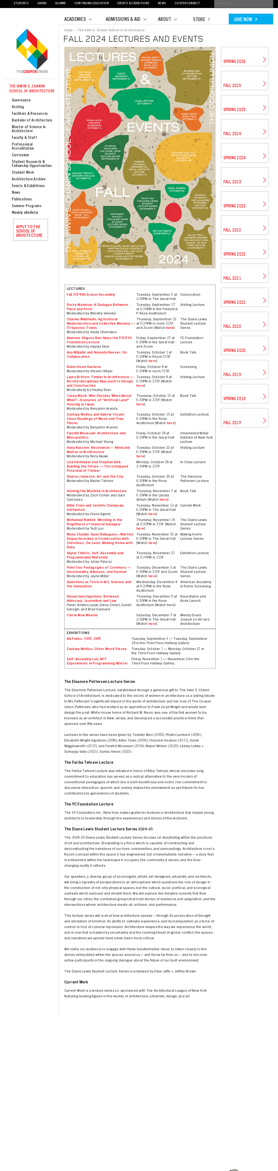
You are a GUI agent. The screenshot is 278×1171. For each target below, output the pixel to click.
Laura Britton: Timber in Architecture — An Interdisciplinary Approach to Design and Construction (100, 382)
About (171, 19)
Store (201, 20)
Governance (21, 100)
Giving (42, 3)
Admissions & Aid (129, 19)
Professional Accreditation (23, 147)
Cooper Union (32, 51)
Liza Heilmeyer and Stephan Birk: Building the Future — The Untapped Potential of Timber (98, 467)
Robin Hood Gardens (84, 367)
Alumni (60, 3)
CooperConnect (187, 3)
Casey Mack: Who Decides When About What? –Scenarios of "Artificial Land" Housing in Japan (99, 400)
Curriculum (20, 155)
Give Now (245, 20)
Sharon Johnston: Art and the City (95, 477)
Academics (81, 19)
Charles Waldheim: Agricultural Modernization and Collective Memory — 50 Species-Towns (101, 324)
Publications (22, 199)
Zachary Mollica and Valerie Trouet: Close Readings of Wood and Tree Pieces (96, 419)
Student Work (23, 173)
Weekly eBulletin (25, 213)
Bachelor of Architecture (32, 121)
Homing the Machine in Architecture (97, 491)
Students (21, 3)
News (162, 3)
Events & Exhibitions (133, 3)
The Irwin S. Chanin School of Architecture (32, 89)
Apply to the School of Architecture (29, 231)
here (170, 328)
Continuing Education (91, 3)
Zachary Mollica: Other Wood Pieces (97, 649)
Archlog (18, 107)
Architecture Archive (29, 179)
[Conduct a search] (243, 4)
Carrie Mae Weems (82, 615)
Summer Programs (27, 206)
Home (68, 30)
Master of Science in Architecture (29, 129)
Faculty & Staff (24, 138)
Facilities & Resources (30, 114)
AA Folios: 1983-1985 (84, 639)
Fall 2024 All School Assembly (91, 295)
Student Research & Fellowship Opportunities (32, 164)
